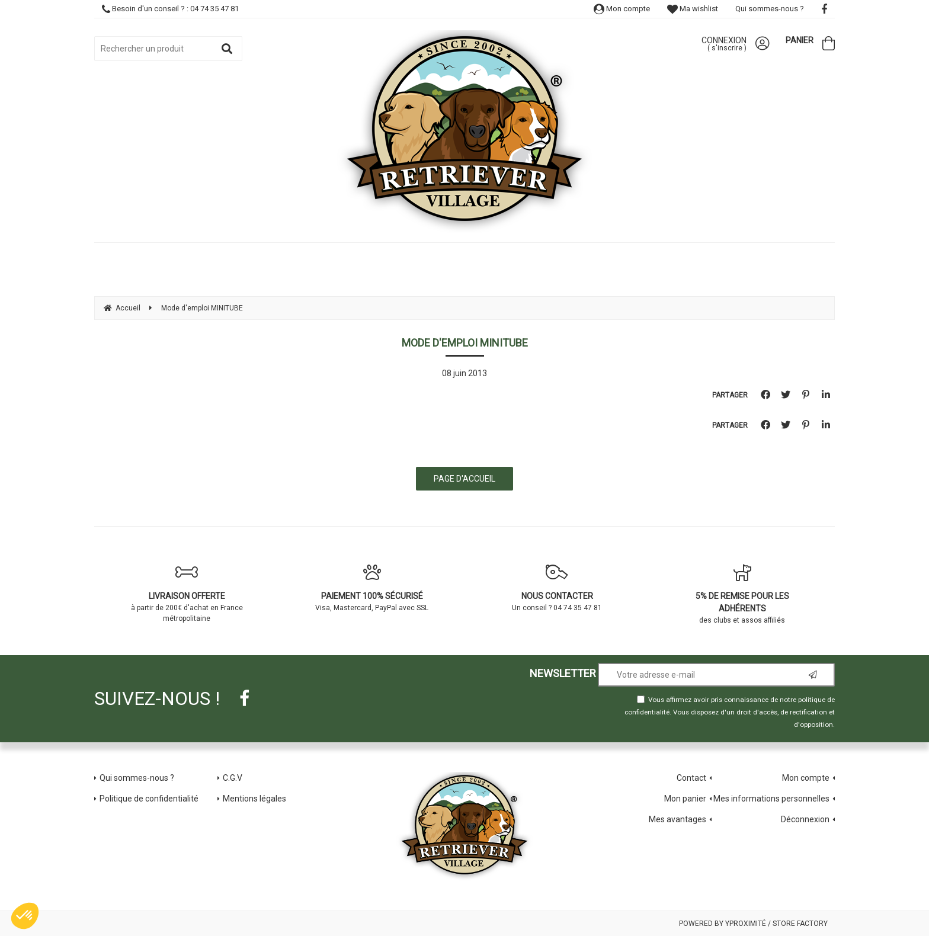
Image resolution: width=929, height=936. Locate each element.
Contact (691, 778)
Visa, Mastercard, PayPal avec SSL (372, 587)
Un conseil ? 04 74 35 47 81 (557, 587)
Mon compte (622, 8)
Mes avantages (677, 819)
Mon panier (685, 798)
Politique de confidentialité (149, 798)
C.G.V (232, 778)
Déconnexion (805, 819)
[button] (25, 916)
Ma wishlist (692, 8)
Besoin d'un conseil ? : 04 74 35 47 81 (170, 8)
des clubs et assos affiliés (743, 593)
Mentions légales (254, 798)
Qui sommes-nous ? (769, 8)
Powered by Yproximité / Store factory (753, 923)
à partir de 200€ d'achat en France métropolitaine (187, 593)
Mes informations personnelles (771, 798)
